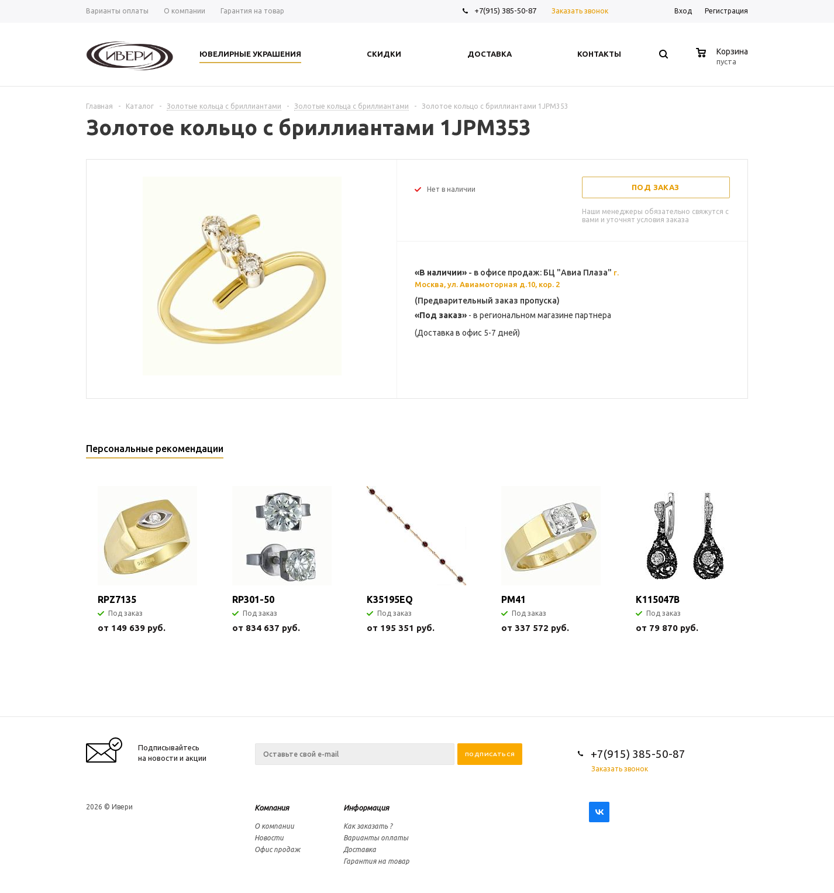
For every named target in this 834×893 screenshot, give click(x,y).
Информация (366, 808)
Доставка (359, 849)
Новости (269, 838)
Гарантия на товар (376, 861)
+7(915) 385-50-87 (506, 10)
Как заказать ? (367, 826)
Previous (719, 452)
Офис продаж (277, 849)
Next (739, 452)
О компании (274, 826)
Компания (271, 808)
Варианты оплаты (375, 838)
